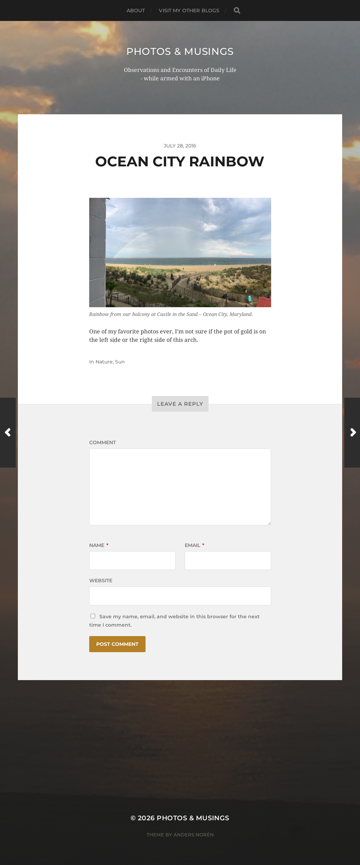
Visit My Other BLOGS (189, 10)
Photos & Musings (180, 51)
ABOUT (136, 10)
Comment (102, 442)
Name (98, 545)
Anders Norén (194, 834)
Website (100, 580)
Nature (104, 362)
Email (194, 545)
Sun (120, 362)
